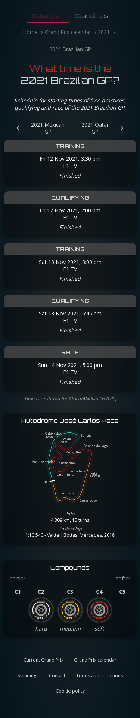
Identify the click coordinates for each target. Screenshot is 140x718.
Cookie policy (70, 691)
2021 (104, 32)
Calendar (47, 15)
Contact (57, 675)
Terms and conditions (99, 675)
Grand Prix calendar (68, 32)
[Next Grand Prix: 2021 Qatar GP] (104, 128)
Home (30, 32)
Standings (91, 15)
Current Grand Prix (43, 660)
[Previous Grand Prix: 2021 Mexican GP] (38, 128)
